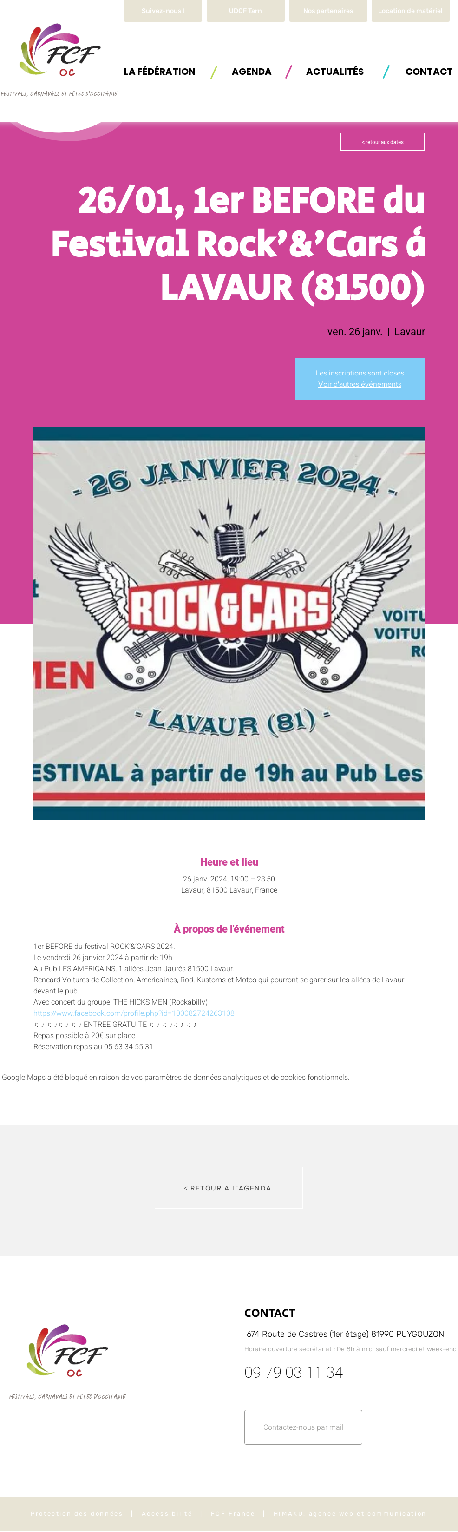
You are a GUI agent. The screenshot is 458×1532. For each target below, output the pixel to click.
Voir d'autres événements (359, 384)
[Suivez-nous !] (163, 11)
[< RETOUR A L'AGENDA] (229, 1188)
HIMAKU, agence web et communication (350, 1513)
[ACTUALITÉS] (335, 71)
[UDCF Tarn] (245, 11)
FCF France (233, 1513)
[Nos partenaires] (328, 11)
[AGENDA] (251, 71)
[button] (410, 11)
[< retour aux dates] (382, 142)
